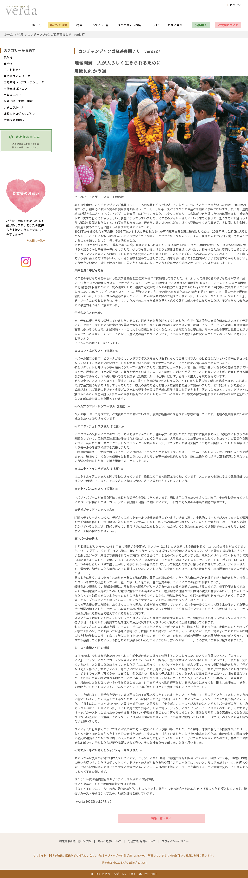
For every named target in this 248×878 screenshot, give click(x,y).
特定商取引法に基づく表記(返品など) (124, 862)
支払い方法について (110, 841)
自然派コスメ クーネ (17, 76)
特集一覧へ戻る (161, 818)
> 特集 (19, 34)
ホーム (8, 34)
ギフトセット (12, 70)
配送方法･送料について (142, 841)
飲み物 (8, 57)
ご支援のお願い (14, 120)
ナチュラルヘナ (14, 107)
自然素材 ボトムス (16, 89)
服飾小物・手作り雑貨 (18, 101)
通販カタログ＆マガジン (20, 114)
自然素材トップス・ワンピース (24, 82)
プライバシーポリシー (175, 841)
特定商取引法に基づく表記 (75, 841)
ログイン (235, 5)
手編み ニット (13, 95)
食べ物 (8, 63)
